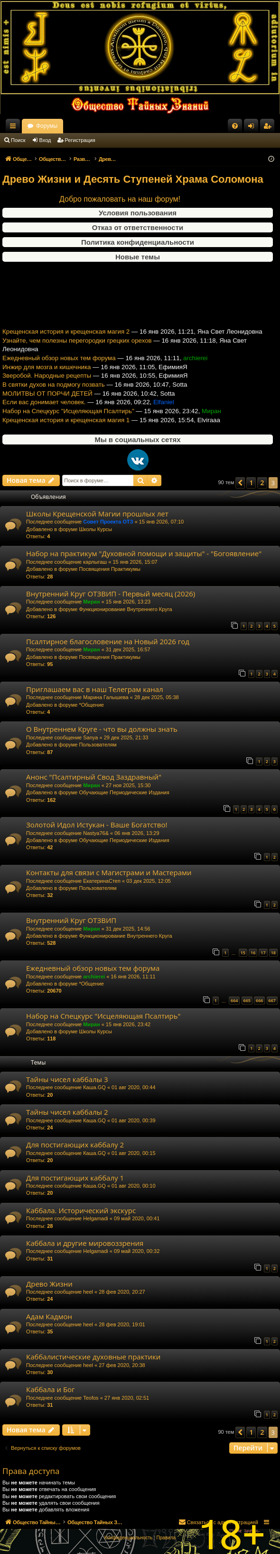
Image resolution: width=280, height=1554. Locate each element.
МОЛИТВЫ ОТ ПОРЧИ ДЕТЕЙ (47, 400)
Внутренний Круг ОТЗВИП (71, 920)
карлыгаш (95, 562)
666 (259, 1000)
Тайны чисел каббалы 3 (67, 1079)
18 (273, 953)
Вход (45, 140)
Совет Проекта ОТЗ (108, 521)
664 (234, 1000)
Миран (91, 601)
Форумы (129, 126)
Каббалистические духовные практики (93, 1356)
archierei (94, 976)
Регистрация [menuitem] (269, 128)
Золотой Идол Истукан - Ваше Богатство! (96, 824)
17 (263, 953)
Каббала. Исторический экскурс (81, 1210)
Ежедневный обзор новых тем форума (59, 365)
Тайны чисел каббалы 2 (67, 1112)
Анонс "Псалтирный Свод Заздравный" (93, 776)
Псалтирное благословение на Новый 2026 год (107, 641)
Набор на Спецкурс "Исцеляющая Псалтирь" (68, 418)
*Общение (91, 705)
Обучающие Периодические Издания (124, 792)
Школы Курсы (95, 529)
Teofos (90, 1398)
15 (243, 953)
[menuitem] (235, 126)
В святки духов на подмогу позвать (53, 391)
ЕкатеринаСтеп (102, 881)
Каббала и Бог (50, 1389)
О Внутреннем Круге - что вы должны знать (101, 729)
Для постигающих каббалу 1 (75, 1177)
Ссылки (14, 128)
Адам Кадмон (49, 1316)
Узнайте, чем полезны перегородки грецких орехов (77, 347)
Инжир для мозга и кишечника (46, 374)
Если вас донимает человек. (44, 409)
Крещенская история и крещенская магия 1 (66, 427)
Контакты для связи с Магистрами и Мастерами (109, 872)
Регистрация (80, 140)
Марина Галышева (105, 697)
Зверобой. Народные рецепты (46, 383)
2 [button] (262, 482)
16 (253, 953)
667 (272, 1000)
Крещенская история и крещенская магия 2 (66, 338)
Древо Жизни (49, 1283)
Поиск (18, 140)
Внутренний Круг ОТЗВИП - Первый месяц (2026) (110, 593)
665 (247, 1000)
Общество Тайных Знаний (62, 126)
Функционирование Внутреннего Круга (125, 609)
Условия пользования (138, 213)
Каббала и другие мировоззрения (84, 1243)
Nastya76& (96, 833)
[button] (240, 482)
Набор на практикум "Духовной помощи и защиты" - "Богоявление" (143, 553)
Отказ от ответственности (137, 227)
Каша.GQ (94, 1087)
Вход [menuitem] (253, 128)
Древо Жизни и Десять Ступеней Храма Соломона (132, 179)
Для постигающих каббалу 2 (75, 1144)
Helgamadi (95, 1218)
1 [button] (251, 482)
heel (88, 1292)
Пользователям (97, 744)
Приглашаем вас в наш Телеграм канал (94, 689)
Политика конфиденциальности (137, 242)
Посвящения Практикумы (109, 569)
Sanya (90, 737)
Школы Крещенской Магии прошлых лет (97, 513)
